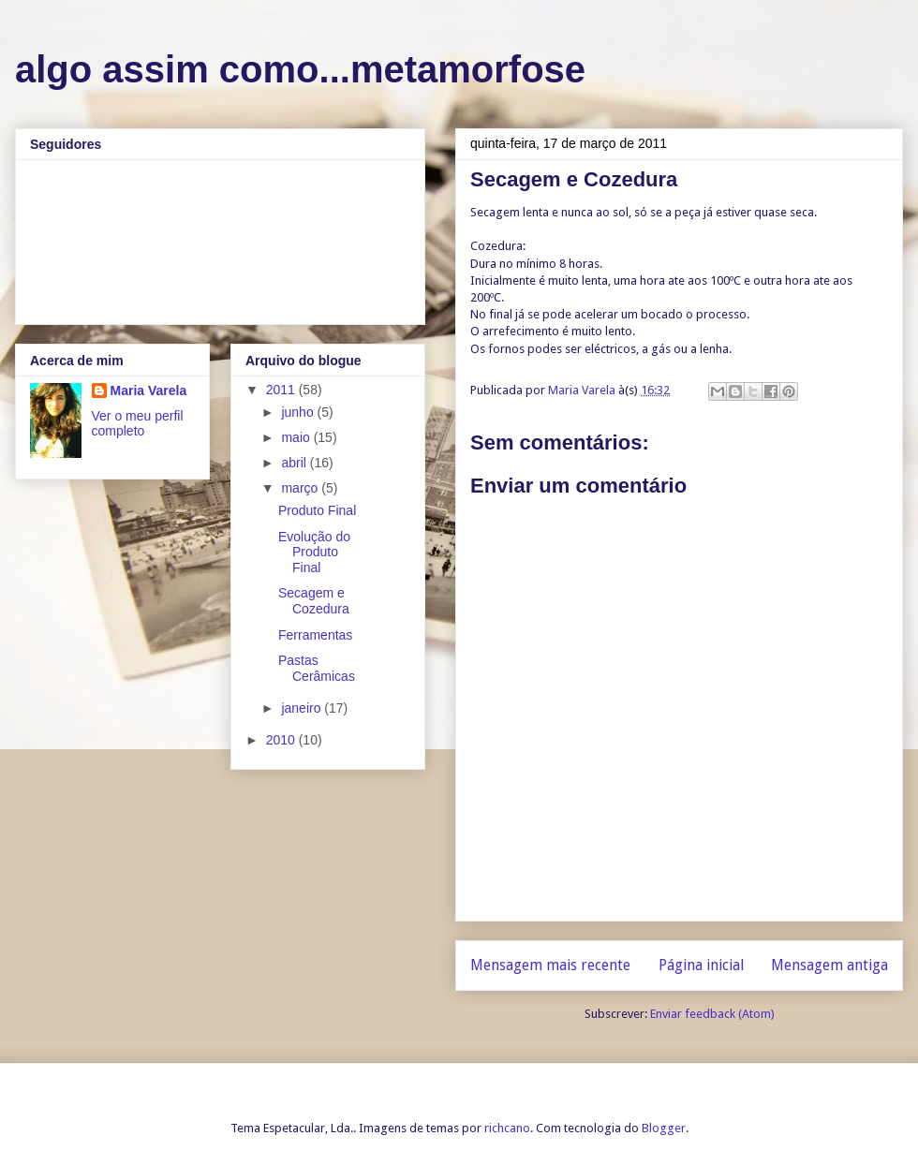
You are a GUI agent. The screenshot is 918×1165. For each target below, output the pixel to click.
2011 (282, 389)
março (301, 487)
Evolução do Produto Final (314, 552)
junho (299, 412)
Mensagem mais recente (550, 965)
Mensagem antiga (829, 965)
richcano (507, 1128)
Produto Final (317, 510)
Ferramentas (315, 634)
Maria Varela (149, 390)
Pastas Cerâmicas (316, 668)
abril (295, 462)
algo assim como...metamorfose (300, 69)
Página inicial (701, 965)
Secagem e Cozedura (313, 600)
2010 (282, 739)
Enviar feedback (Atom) (712, 1014)
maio (297, 437)
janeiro (302, 707)
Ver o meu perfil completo (138, 423)
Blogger (664, 1128)
